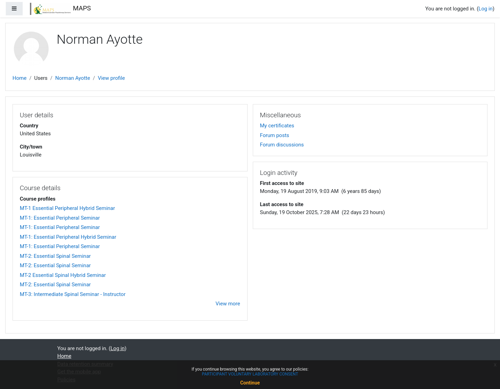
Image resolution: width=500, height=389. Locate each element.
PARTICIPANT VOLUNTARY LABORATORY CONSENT (250, 374)
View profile (111, 78)
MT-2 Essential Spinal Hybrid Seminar (63, 275)
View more (228, 304)
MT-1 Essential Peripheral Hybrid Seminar (67, 208)
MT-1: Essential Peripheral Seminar (60, 218)
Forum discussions (282, 145)
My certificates (277, 125)
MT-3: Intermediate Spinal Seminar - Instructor (73, 294)
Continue (250, 383)
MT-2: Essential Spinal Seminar (55, 256)
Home (19, 78)
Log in (485, 9)
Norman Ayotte (72, 78)
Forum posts (274, 135)
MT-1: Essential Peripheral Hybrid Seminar (68, 237)
